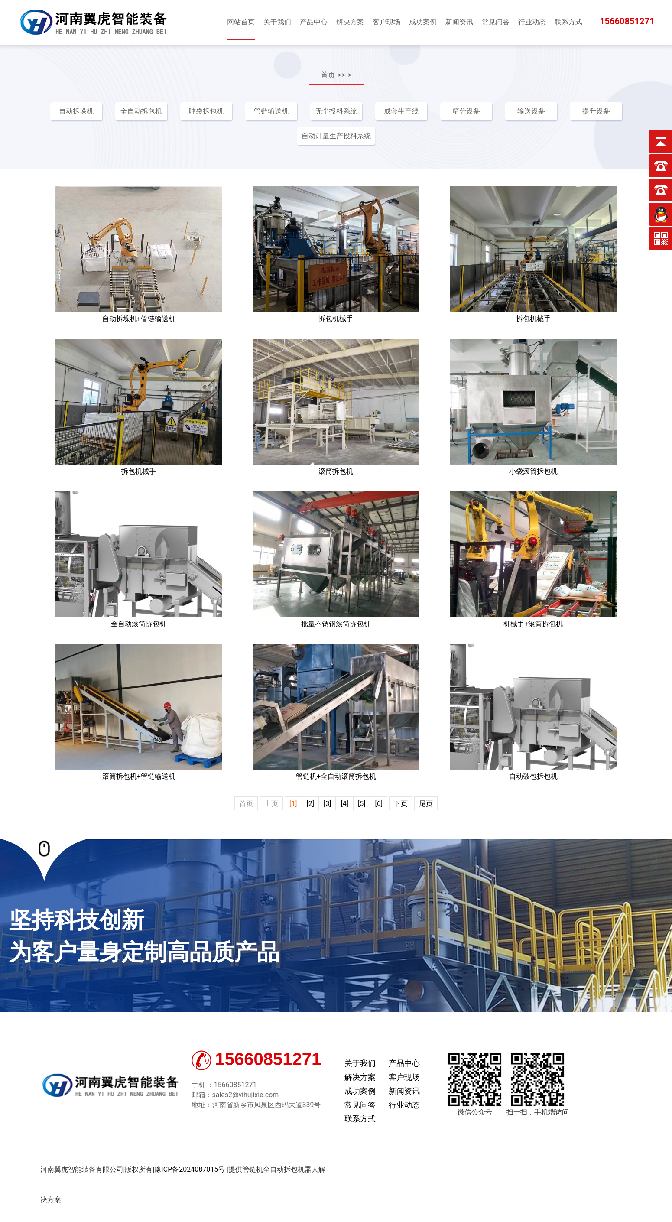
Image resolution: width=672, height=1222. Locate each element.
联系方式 (360, 1119)
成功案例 (360, 1091)
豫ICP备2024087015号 (189, 1170)
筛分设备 (466, 111)
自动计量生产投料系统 (336, 136)
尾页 (426, 804)
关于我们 (360, 1063)
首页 (328, 74)
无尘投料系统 (336, 111)
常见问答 (360, 1105)
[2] (310, 804)
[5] (361, 804)
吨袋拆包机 (206, 111)
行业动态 (404, 1105)
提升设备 (596, 111)
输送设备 (531, 111)
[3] (327, 804)
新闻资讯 (404, 1091)
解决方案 (360, 1077)
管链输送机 (271, 111)
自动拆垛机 (76, 111)
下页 (401, 804)
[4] (344, 804)
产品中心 (404, 1063)
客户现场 (404, 1077)
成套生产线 (401, 111)
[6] (378, 804)
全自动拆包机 (141, 111)
